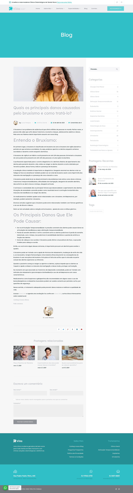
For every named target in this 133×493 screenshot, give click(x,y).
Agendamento (115, 8)
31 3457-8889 (114, 476)
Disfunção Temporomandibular (104, 102)
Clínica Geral (104, 92)
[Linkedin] (77, 329)
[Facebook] (59, 329)
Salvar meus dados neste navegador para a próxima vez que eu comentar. (41, 399)
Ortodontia (104, 136)
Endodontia (104, 107)
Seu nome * (17, 390)
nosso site (22, 293)
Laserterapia (104, 122)
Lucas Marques (26, 123)
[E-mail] (81, 329)
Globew (38, 489)
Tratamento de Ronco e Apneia (104, 151)
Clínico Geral (104, 97)
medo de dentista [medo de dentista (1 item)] (96, 212)
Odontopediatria (104, 132)
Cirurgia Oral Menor (104, 88)
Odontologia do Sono (104, 127)
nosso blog (58, 293)
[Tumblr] (72, 329)
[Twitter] (63, 329)
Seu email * (53, 390)
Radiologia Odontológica (104, 146)
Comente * (17, 403)
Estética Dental (42, 123)
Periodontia (104, 141)
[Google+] (68, 329)
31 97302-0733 (86, 476)
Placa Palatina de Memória (23, 363)
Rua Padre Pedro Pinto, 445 (24, 476)
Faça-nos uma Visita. (64, 2)
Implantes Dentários (104, 117)
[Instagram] (119, 489)
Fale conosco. (18, 303)
